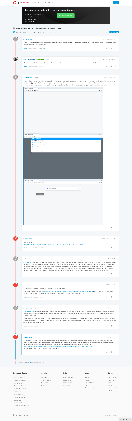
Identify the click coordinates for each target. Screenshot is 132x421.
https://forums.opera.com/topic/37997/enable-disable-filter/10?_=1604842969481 (67, 291)
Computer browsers (19, 377)
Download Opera (67, 15)
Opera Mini (17, 400)
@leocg (36, 77)
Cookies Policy (89, 382)
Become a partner (113, 388)
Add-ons (44, 377)
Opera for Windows (21, 32)
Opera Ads (44, 385)
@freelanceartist (28, 262)
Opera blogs (67, 380)
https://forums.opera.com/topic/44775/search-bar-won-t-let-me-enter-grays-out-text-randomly (53, 244)
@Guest (47, 59)
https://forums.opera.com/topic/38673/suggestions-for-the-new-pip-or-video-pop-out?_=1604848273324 (58, 346)
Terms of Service (90, 388)
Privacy (87, 380)
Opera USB (17, 391)
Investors (110, 385)
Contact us (111, 390)
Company (111, 373)
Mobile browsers (18, 394)
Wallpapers (44, 382)
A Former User (27, 39)
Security (87, 377)
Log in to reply (114, 32)
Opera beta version (20, 388)
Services (44, 373)
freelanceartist (27, 238)
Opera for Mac (18, 383)
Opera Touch (18, 402)
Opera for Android (19, 397)
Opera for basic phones (21, 405)
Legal (87, 373)
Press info (111, 380)
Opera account (46, 380)
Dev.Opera (66, 385)
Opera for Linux (19, 386)
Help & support (68, 377)
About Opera (112, 377)
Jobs (109, 382)
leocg (25, 59)
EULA (86, 385)
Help (65, 373)
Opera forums (67, 382)
